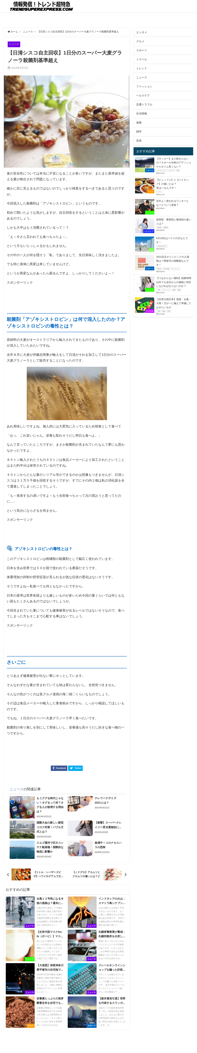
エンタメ (141, 32)
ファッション (144, 86)
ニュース (14, 44)
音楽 (139, 140)
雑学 (139, 131)
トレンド (141, 68)
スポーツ (141, 50)
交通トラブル (144, 104)
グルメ (140, 41)
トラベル (141, 59)
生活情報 (141, 113)
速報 (139, 122)
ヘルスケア (143, 95)
